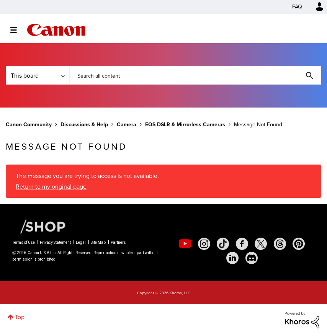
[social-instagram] (204, 244)
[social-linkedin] (232, 258)
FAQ (297, 7)
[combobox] (195, 75)
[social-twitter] (261, 244)
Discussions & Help (84, 125)
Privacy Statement (55, 242)
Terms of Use (23, 242)
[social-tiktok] (223, 244)
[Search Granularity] (37, 75)
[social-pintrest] (299, 244)
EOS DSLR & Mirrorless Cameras (185, 125)
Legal (81, 242)
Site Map (98, 242)
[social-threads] (280, 244)
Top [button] (20, 317)
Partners (118, 242)
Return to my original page (51, 186)
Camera (126, 125)
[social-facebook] (242, 244)
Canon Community (56, 29)
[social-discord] (251, 258)
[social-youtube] (185, 244)
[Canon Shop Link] (39, 226)
